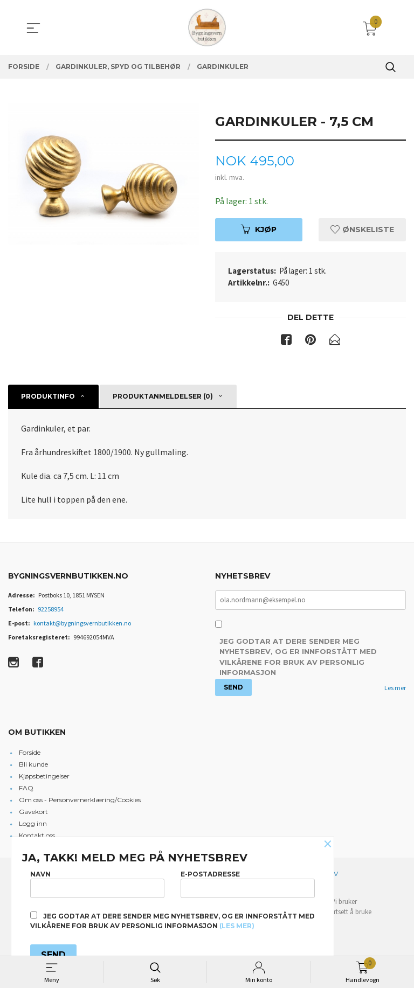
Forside (29, 752)
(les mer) (236, 926)
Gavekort (33, 812)
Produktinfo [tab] (48, 397)
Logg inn (33, 823)
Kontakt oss (37, 835)
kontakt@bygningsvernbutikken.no (82, 623)
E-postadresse (248, 883)
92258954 (51, 609)
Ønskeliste (362, 229)
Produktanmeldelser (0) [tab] (163, 397)
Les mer (395, 688)
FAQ (26, 788)
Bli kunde (33, 764)
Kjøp (259, 229)
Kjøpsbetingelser (44, 776)
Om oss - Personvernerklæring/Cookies (80, 800)
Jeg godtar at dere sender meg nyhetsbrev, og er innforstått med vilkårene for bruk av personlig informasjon (298, 657)
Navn (97, 883)
